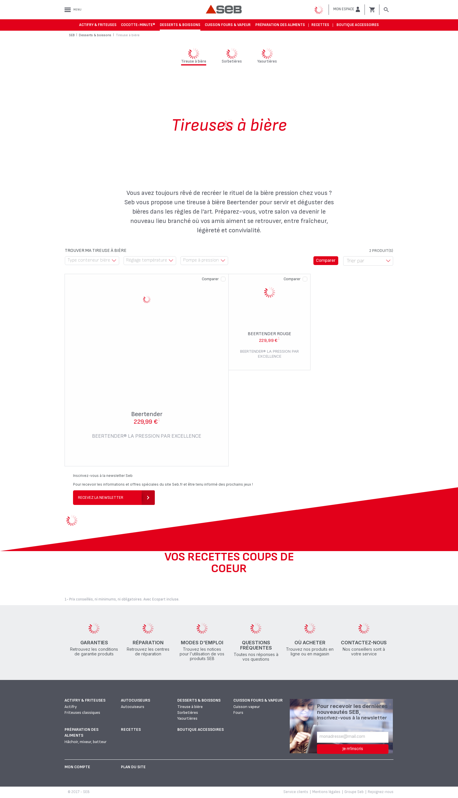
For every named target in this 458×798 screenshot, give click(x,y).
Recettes (320, 24)
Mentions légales (326, 792)
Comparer (210, 278)
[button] (346, 9)
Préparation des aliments (280, 24)
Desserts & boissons (180, 24)
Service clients (295, 792)
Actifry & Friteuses (98, 24)
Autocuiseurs (135, 700)
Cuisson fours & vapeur (228, 24)
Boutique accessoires (357, 24)
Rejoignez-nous (380, 792)
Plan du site (133, 766)
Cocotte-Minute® (138, 24)
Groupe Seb (354, 792)
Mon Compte (77, 766)
